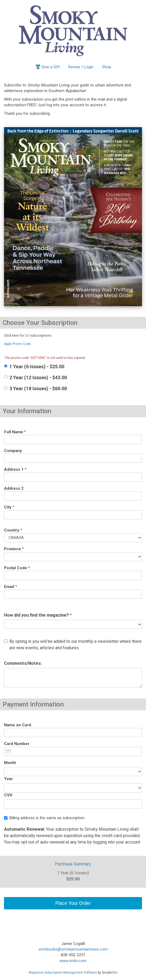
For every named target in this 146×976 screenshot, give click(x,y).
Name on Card (17, 725)
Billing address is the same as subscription (44, 817)
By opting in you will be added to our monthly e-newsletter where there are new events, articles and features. (73, 644)
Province (14, 548)
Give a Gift (47, 66)
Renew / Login (80, 66)
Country (13, 530)
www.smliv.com (73, 960)
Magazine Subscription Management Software (63, 972)
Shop (106, 66)
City (9, 507)
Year (8, 778)
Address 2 (14, 488)
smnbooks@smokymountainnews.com (73, 949)
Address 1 (15, 469)
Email (10, 586)
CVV (8, 795)
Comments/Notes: (23, 663)
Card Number (16, 743)
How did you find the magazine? (38, 615)
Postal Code (17, 567)
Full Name (15, 432)
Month (10, 762)
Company (13, 450)
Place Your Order (73, 903)
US (27, 335)
